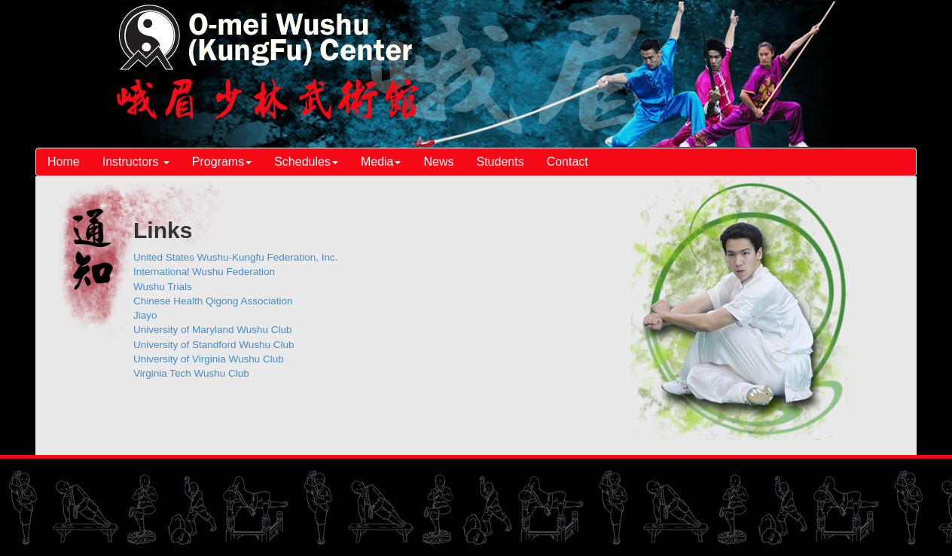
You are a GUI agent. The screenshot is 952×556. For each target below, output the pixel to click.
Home (63, 161)
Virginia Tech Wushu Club (191, 373)
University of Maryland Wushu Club (212, 329)
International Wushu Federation (204, 271)
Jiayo (145, 315)
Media (381, 161)
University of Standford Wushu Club (213, 344)
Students (500, 161)
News (438, 161)
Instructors (135, 161)
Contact (567, 161)
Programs (222, 161)
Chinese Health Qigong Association (213, 301)
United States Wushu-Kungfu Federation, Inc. (235, 257)
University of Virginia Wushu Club (208, 359)
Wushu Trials (162, 286)
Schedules (306, 161)
